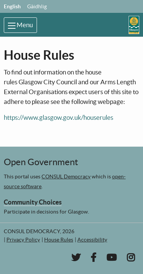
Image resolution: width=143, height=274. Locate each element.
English (12, 6)
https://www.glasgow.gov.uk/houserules (58, 117)
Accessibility (92, 240)
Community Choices (33, 202)
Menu (20, 25)
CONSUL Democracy (66, 176)
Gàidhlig (37, 6)
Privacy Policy (23, 240)
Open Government (41, 162)
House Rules (58, 240)
